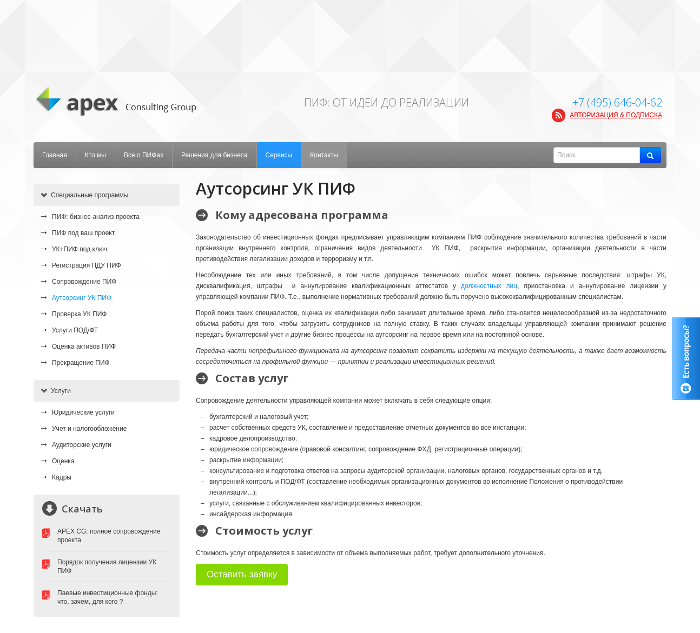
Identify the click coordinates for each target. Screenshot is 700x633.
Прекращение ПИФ (81, 363)
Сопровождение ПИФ (84, 281)
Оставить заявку (242, 574)
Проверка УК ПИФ (79, 314)
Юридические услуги (83, 412)
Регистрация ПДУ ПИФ (86, 265)
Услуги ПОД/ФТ (75, 330)
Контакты (324, 155)
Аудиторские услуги (81, 445)
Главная (54, 155)
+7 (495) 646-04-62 (617, 102)
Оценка (63, 461)
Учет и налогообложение (89, 428)
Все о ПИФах (143, 155)
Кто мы (95, 155)
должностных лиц (489, 286)
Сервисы (279, 155)
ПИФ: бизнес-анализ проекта (96, 217)
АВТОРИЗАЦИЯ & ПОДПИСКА (616, 115)
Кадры (61, 477)
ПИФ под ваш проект (83, 233)
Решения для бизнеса (214, 155)
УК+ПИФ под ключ (79, 249)
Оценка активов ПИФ (84, 346)
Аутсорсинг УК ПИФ (81, 298)
